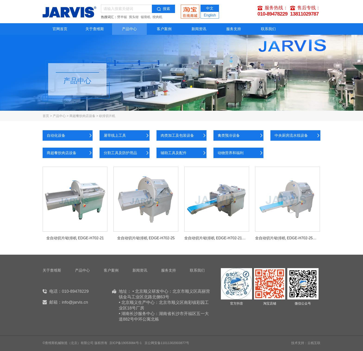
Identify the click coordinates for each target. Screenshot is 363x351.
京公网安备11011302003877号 (166, 343)
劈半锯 (122, 17)
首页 (46, 116)
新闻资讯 (198, 29)
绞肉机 (157, 17)
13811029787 (304, 14)
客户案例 (164, 29)
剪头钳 (134, 17)
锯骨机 (145, 17)
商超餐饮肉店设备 (82, 116)
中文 (209, 8)
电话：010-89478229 (69, 291)
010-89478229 (272, 14)
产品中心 (129, 29)
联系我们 (268, 29)
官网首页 (60, 29)
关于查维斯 (94, 29)
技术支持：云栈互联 (305, 343)
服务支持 (233, 29)
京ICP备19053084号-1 (125, 343)
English (210, 15)
